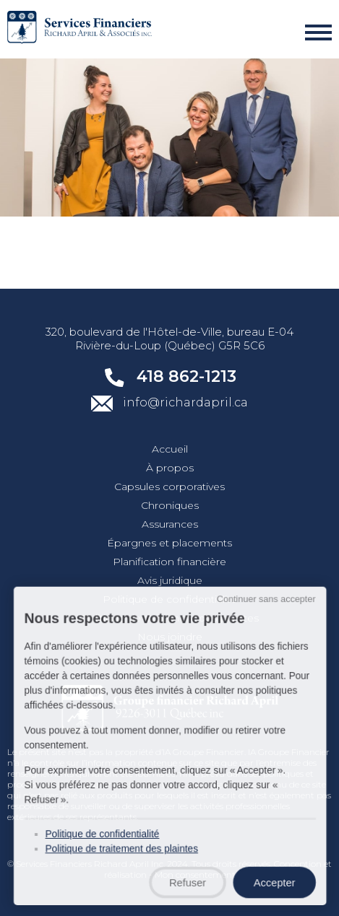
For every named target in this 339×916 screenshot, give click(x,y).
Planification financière (169, 561)
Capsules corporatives (169, 486)
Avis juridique (169, 580)
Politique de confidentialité (170, 599)
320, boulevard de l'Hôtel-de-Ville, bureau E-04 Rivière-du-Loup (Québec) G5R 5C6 (169, 338)
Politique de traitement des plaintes (124, 851)
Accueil (170, 448)
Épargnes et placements (169, 542)
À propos (170, 467)
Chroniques (170, 505)
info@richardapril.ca (169, 403)
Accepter (269, 883)
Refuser (186, 883)
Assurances (170, 524)
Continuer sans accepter (261, 614)
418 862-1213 (169, 377)
